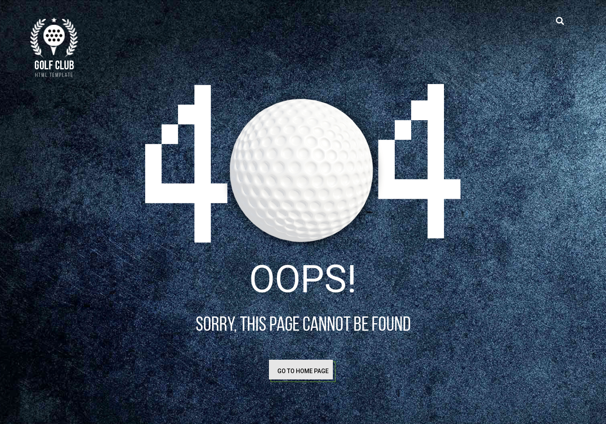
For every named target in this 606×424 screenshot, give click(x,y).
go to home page (303, 371)
